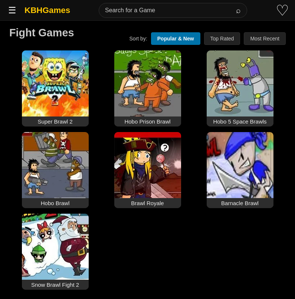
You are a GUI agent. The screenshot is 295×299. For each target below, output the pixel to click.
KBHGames (47, 10)
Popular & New (175, 39)
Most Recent (264, 39)
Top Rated (222, 39)
